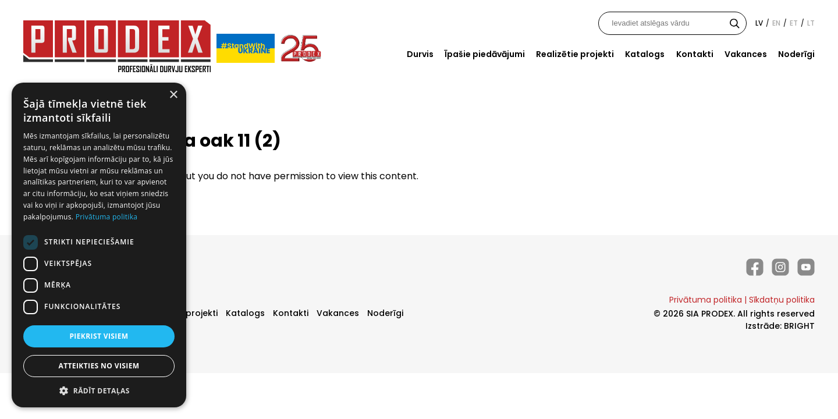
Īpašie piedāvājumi (485, 54)
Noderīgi (796, 54)
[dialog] (99, 245)
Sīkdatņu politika (782, 300)
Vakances (746, 54)
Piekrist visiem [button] (98, 336)
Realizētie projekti (575, 54)
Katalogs (645, 54)
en (776, 23)
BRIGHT (799, 326)
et (794, 23)
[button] (99, 390)
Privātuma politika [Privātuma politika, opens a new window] (107, 217)
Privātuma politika (705, 300)
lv (759, 23)
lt (811, 23)
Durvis (420, 54)
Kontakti (694, 54)
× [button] (173, 95)
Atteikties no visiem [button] (98, 366)
